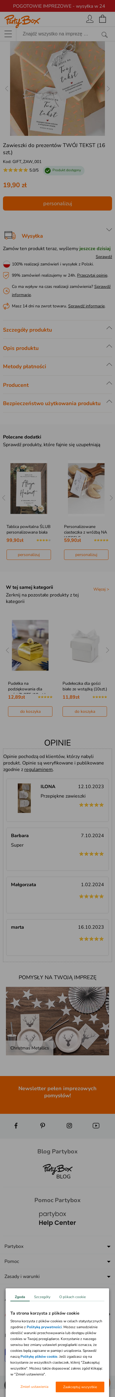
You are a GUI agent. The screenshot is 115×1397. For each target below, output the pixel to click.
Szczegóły (42, 1297)
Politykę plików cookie (39, 1356)
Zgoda (20, 1297)
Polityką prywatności (44, 1327)
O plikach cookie (72, 1297)
